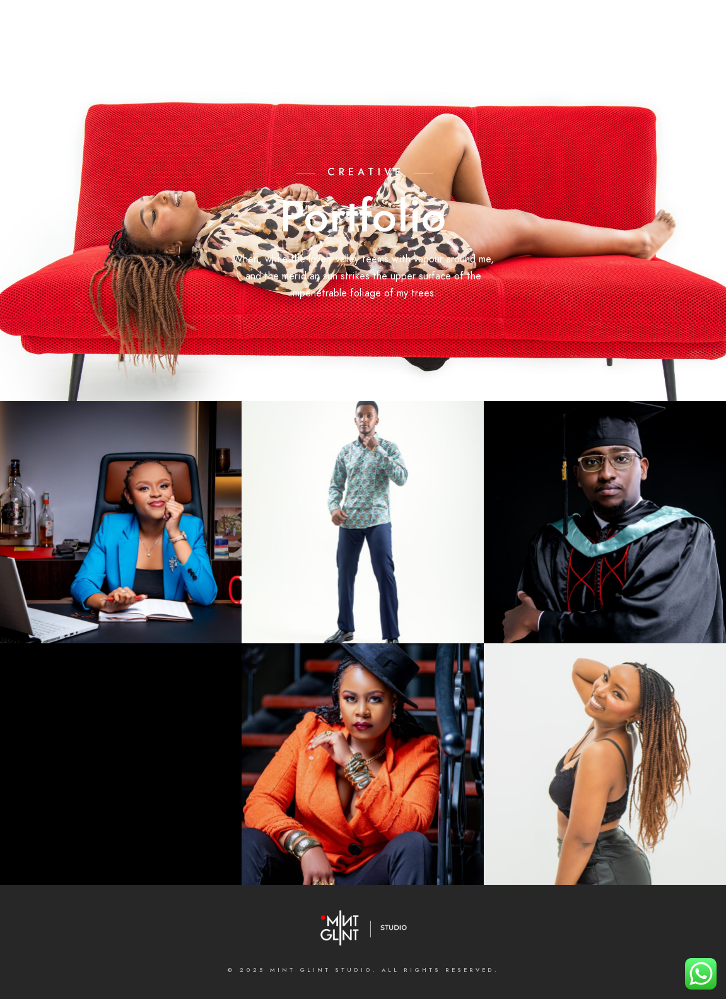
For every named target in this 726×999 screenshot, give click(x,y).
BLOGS (581, 52)
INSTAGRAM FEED (647, 52)
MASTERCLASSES (516, 52)
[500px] (354, 26)
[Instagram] (331, 26)
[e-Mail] (376, 26)
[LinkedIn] (309, 26)
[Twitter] (287, 26)
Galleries (373, 52)
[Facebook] (265, 26)
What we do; (305, 52)
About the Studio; (216, 52)
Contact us (438, 52)
